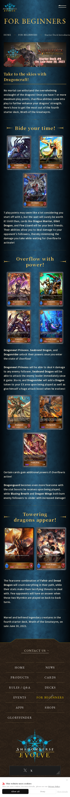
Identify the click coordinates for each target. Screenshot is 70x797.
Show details (62, 791)
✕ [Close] (67, 780)
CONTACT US (35, 650)
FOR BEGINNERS (27, 34)
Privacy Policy (54, 786)
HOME (7, 34)
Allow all (15, 791)
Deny (42, 791)
